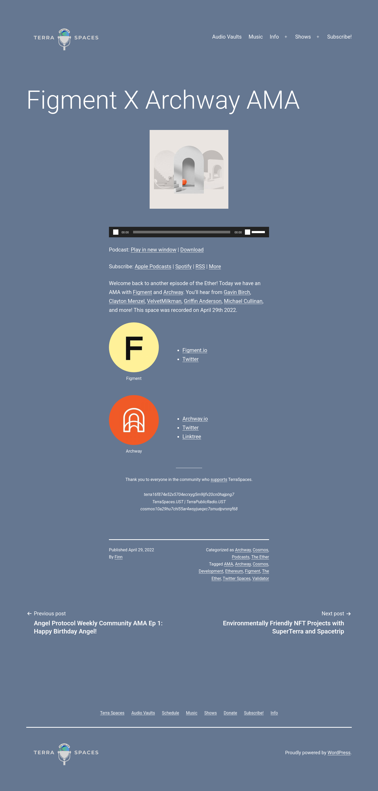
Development (211, 571)
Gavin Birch (237, 292)
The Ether (260, 556)
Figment (142, 292)
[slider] (181, 232)
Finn (119, 556)
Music (256, 37)
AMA (228, 564)
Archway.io (195, 419)
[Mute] (247, 232)
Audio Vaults (227, 37)
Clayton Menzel (127, 301)
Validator (260, 578)
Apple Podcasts (153, 266)
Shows (303, 37)
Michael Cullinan (243, 301)
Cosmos (260, 549)
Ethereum (234, 571)
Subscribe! (339, 37)
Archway (173, 292)
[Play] (115, 232)
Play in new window (153, 250)
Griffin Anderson (203, 301)
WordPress (339, 752)
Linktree (191, 436)
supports (219, 479)
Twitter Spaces (237, 578)
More (215, 266)
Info (274, 37)
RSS (200, 266)
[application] (189, 232)
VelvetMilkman (164, 301)
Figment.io (194, 350)
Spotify (183, 266)
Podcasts (240, 556)
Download (192, 250)
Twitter (190, 359)
